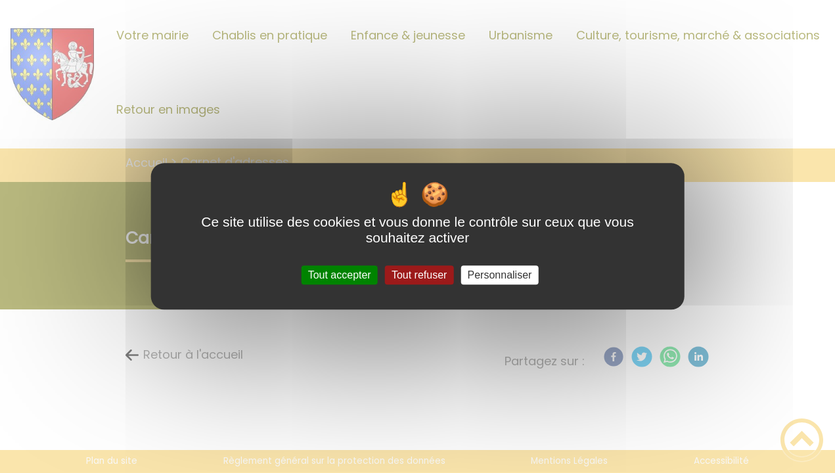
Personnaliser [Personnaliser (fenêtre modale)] (500, 275)
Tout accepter (339, 275)
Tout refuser (419, 275)
